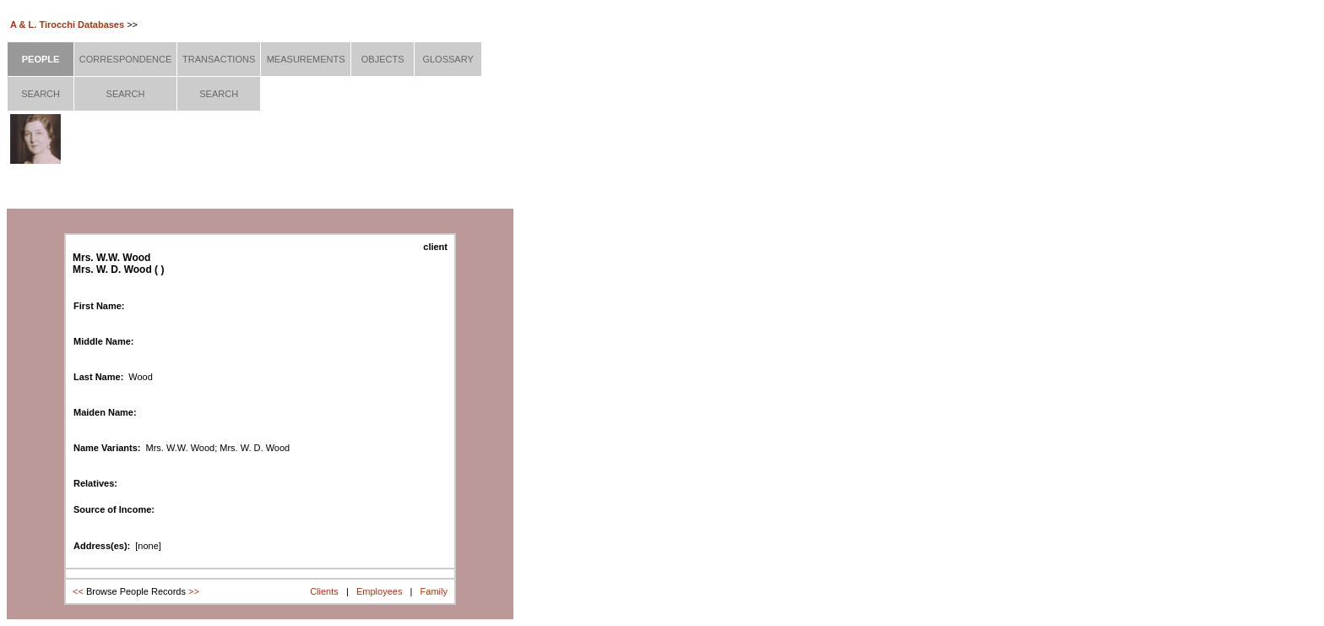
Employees (379, 591)
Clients (324, 591)
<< (78, 591)
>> (193, 591)
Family (434, 591)
